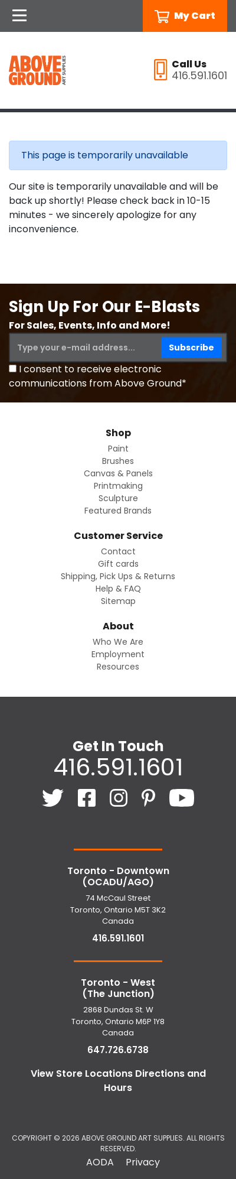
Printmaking (118, 486)
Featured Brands (118, 511)
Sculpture (118, 498)
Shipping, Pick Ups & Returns (118, 576)
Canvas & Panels (118, 473)
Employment (118, 654)
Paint (118, 448)
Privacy (143, 1162)
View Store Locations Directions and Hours (118, 1080)
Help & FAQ (118, 589)
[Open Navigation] (19, 16)
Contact (118, 551)
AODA (100, 1162)
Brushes (118, 461)
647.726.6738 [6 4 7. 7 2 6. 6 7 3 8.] (118, 1050)
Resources (118, 667)
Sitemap (118, 601)
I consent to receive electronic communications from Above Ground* (97, 376)
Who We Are (118, 642)
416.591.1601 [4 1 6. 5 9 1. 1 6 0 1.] (118, 767)
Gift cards (118, 564)
